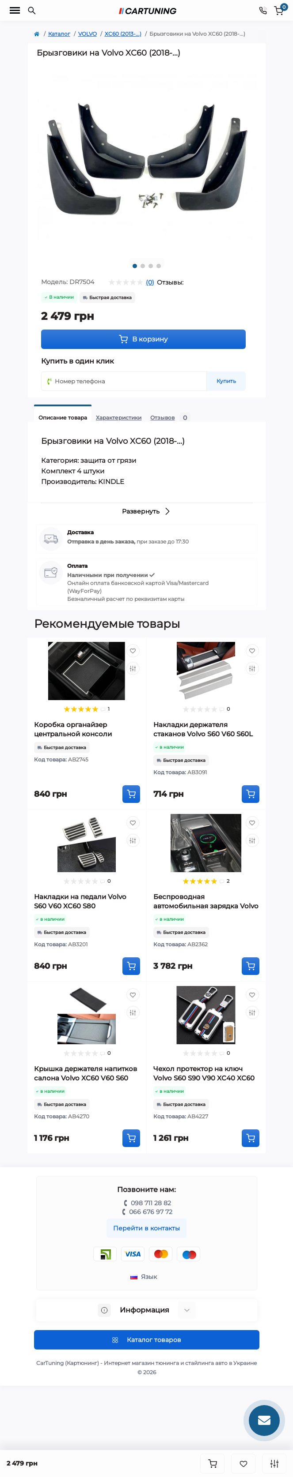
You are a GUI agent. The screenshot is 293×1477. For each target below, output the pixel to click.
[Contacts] (263, 10)
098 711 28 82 (151, 1203)
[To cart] (131, 794)
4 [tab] (158, 266)
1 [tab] (135, 266)
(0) (150, 282)
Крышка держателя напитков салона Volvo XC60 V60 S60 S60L (85, 1078)
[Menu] (14, 10)
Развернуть (146, 511)
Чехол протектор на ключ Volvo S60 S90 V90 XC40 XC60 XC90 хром (204, 1078)
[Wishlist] (133, 650)
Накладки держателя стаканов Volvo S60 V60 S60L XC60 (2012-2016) (203, 733)
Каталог (59, 33)
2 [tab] (143, 266)
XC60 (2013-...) (123, 33)
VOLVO (87, 33)
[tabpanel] (147, 157)
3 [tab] (150, 266)
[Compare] (133, 668)
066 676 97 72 (150, 1212)
